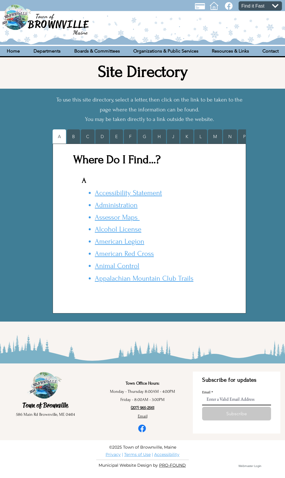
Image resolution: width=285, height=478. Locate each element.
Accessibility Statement (128, 193)
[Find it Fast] (260, 6)
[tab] (59, 136)
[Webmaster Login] (249, 466)
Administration (116, 205)
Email (206, 392)
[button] (46, 51)
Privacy (113, 454)
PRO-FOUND (172, 465)
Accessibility (166, 454)
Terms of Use (137, 454)
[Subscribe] (236, 413)
